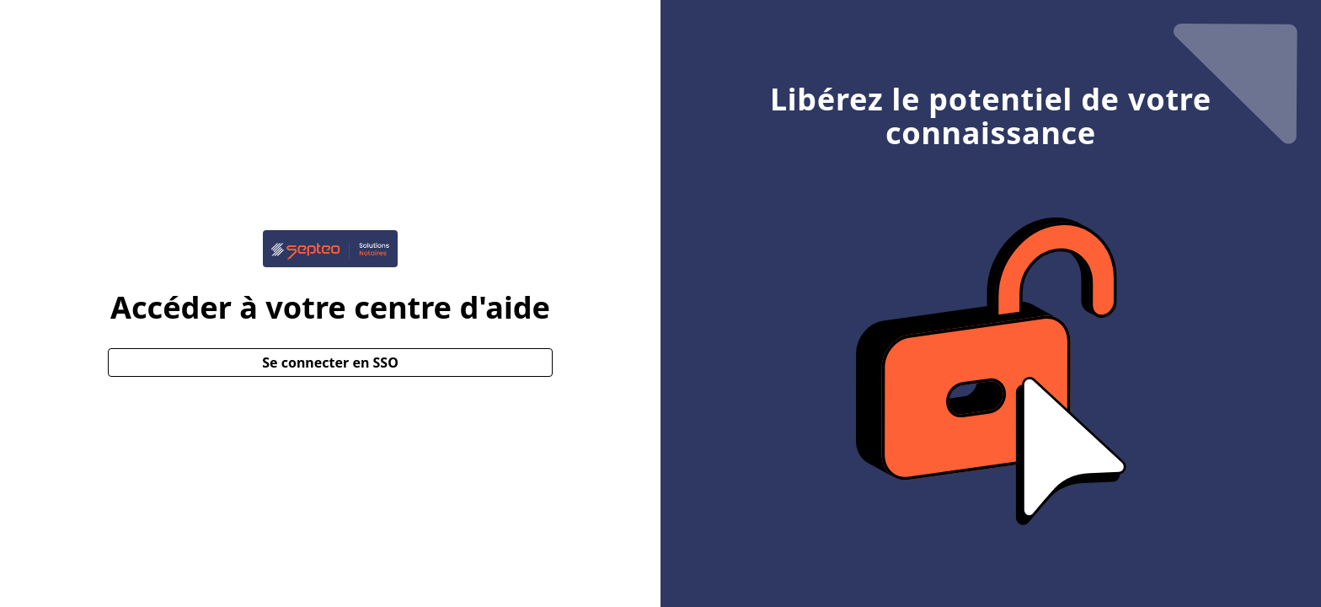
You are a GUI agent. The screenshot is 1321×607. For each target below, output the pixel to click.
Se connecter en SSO (330, 362)
